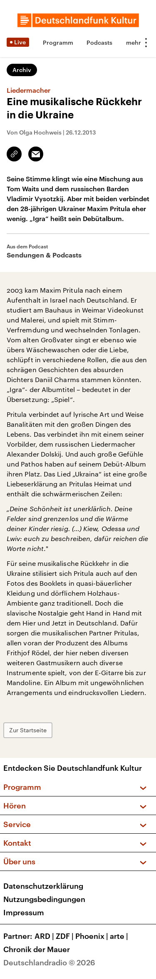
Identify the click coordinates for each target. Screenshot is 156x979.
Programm (58, 42)
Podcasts (99, 42)
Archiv (21, 69)
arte (120, 936)
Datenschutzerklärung (43, 885)
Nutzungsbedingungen (44, 899)
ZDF (65, 936)
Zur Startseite (28, 730)
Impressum (23, 912)
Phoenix (92, 936)
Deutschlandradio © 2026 (49, 962)
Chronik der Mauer (36, 949)
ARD (45, 936)
